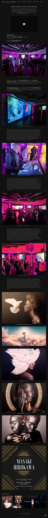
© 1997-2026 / (24, 513)
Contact (13, 2)
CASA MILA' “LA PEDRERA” (17, 37)
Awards (24, 1)
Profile (7, 1)
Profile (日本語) (13, 1)
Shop (3, 2)
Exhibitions (29, 1)
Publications (36, 1)
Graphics (19, 1)
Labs (6, 2)
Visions (41, 1)
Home (3, 1)
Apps (9, 2)
